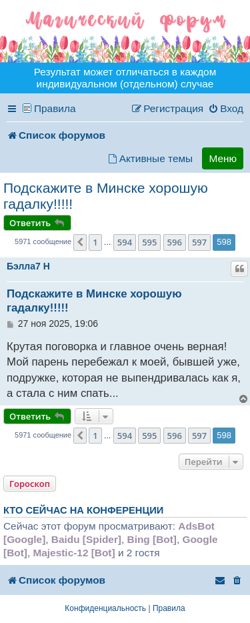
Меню (223, 158)
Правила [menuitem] (55, 108)
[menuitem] (225, 108)
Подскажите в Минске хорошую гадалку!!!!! (105, 195)
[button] (80, 242)
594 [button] (124, 242)
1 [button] (95, 242)
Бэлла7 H (28, 266)
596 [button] (174, 242)
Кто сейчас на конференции (83, 510)
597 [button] (199, 242)
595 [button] (149, 242)
